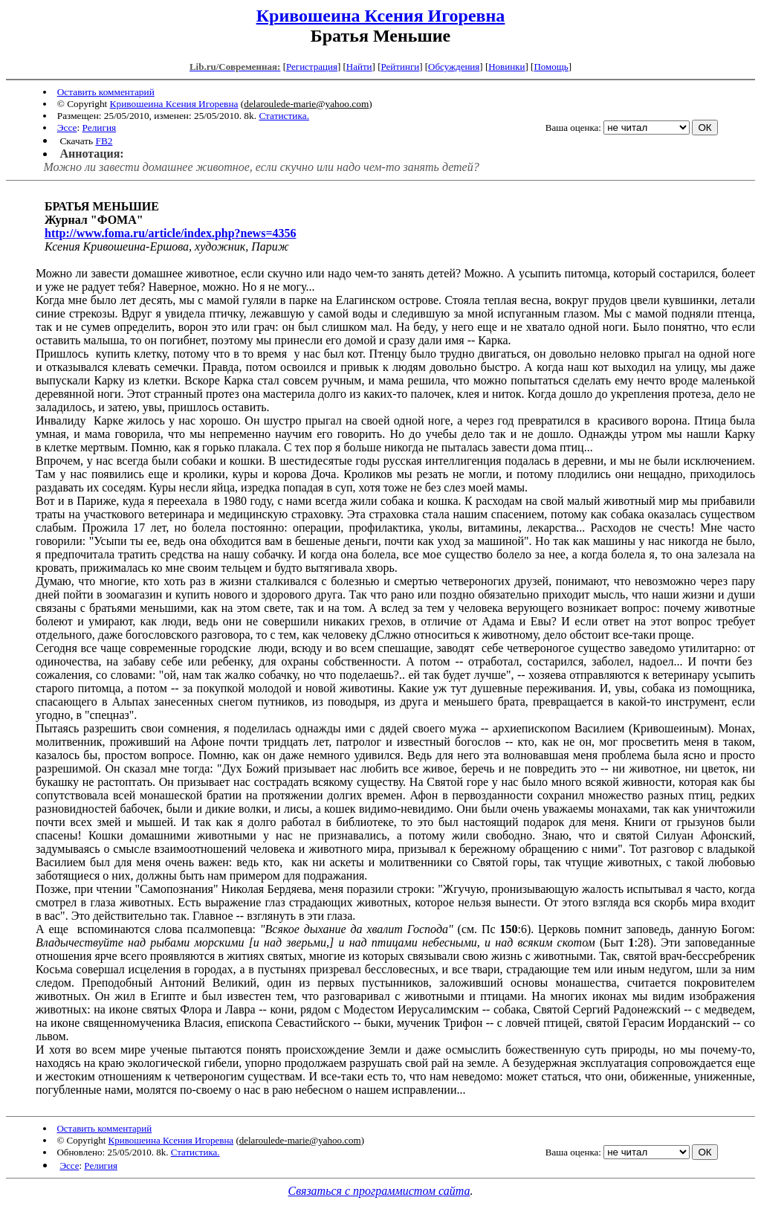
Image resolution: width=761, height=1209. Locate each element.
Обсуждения (453, 66)
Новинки (506, 66)
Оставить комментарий (106, 91)
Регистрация (311, 66)
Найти (359, 66)
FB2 (103, 140)
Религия (99, 127)
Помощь (551, 66)
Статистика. (284, 115)
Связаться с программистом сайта (379, 1190)
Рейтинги (400, 66)
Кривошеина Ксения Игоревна (380, 15)
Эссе (67, 127)
